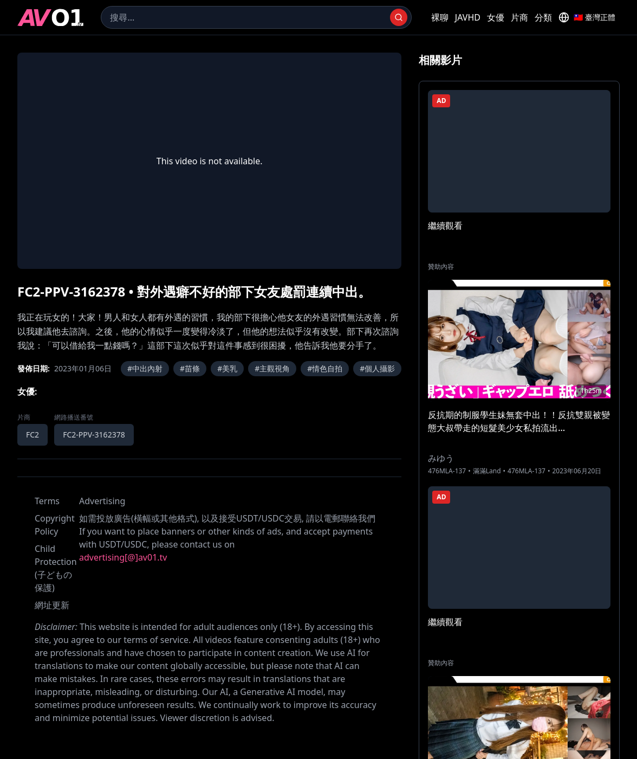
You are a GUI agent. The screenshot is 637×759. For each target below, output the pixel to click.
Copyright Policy (55, 524)
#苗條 (190, 368)
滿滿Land (487, 471)
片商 (519, 17)
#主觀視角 (272, 368)
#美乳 (227, 368)
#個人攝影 (377, 368)
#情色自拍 (324, 368)
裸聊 (439, 17)
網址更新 (52, 605)
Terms (47, 501)
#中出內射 (144, 368)
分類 (543, 17)
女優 (495, 17)
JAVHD (467, 17)
